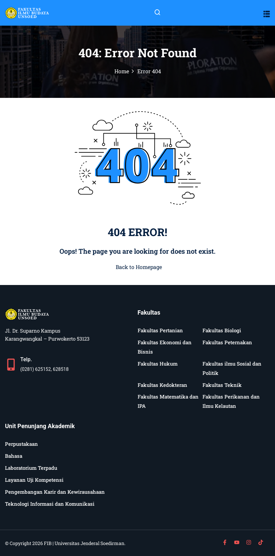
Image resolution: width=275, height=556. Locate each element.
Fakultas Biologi (222, 330)
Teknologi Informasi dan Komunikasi (49, 503)
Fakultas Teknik (222, 385)
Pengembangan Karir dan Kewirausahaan (55, 491)
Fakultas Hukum (158, 363)
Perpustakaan (21, 443)
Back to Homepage (137, 266)
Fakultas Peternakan (227, 342)
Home (121, 71)
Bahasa (13, 455)
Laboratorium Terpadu (31, 467)
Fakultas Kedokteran (162, 385)
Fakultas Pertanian (160, 330)
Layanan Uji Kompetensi (34, 479)
